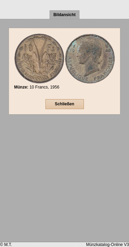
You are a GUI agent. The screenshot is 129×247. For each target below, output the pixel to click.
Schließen (64, 104)
